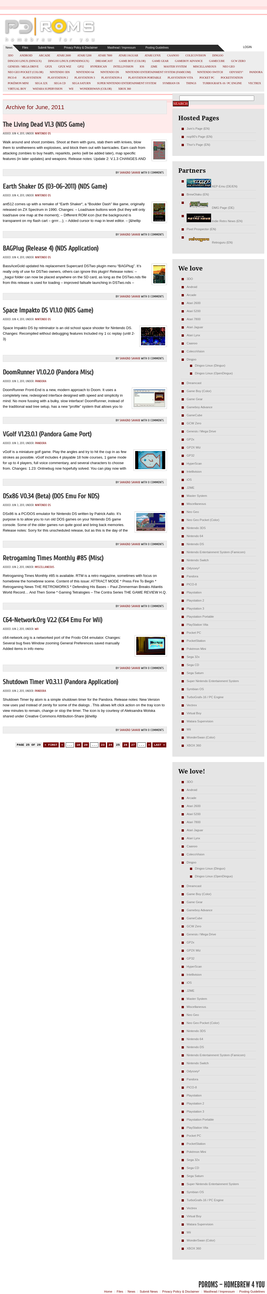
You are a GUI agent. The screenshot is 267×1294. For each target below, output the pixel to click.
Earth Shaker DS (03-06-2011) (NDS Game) (55, 186)
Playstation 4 (111, 77)
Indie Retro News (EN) (215, 221)
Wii (71, 88)
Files (25, 47)
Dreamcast (104, 60)
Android (25, 55)
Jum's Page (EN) (198, 128)
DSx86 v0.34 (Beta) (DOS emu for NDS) (51, 496)
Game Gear (160, 60)
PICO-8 (12, 77)
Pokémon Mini (18, 83)
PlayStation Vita (180, 77)
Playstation (32, 77)
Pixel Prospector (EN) (201, 229)
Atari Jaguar (128, 55)
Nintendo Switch (210, 72)
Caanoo (173, 55)
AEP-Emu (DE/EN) (212, 186)
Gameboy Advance (189, 60)
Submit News (46, 47)
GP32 (81, 66)
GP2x (48, 66)
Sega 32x (41, 83)
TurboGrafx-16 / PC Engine (222, 83)
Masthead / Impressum (121, 47)
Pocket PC (206, 77)
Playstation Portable (144, 77)
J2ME (154, 66)
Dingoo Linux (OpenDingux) (68, 60)
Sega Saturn (81, 83)
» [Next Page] (149, 745)
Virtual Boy (17, 88)
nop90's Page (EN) (199, 136)
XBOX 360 (124, 88)
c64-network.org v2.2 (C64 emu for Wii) (52, 620)
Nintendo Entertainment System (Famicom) (158, 72)
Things (191, 83)
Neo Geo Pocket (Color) (25, 72)
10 (78, 745)
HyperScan (98, 66)
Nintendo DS (109, 72)
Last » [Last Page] (159, 745)
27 (133, 745)
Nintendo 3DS (60, 72)
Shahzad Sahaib (130, 172)
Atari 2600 (64, 55)
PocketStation (232, 77)
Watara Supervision (48, 88)
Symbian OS (171, 83)
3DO (10, 55)
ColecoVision (195, 55)
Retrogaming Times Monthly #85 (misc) (53, 558)
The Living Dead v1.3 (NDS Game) (44, 124)
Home (108, 1291)
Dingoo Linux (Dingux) (25, 60)
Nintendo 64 (85, 72)
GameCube (217, 60)
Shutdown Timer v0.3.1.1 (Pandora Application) (60, 682)
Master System (175, 66)
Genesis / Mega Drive (23, 66)
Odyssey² (236, 72)
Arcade (44, 55)
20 (86, 745)
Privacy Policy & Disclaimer (81, 47)
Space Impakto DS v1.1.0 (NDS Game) (48, 310)
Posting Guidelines (157, 47)
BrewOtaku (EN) (198, 194)
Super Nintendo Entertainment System (126, 83)
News (9, 47)
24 (110, 745)
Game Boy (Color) (132, 60)
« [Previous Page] (62, 745)
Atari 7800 (105, 55)
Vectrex (254, 83)
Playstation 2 (58, 77)
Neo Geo (228, 66)
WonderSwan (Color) (96, 88)
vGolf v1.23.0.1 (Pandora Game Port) (47, 434)
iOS (142, 66)
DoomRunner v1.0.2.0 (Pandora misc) (48, 372)
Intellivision (123, 66)
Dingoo (217, 55)
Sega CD (60, 83)
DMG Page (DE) (210, 207)
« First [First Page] (50, 745)
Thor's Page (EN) (198, 144)
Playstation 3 (85, 77)
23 (103, 745)
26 (125, 745)
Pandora (256, 72)
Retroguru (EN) (210, 242)
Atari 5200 (84, 55)
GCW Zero (238, 60)
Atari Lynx (153, 55)
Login (247, 47)
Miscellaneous (204, 66)
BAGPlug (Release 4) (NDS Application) (50, 248)
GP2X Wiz (64, 66)
